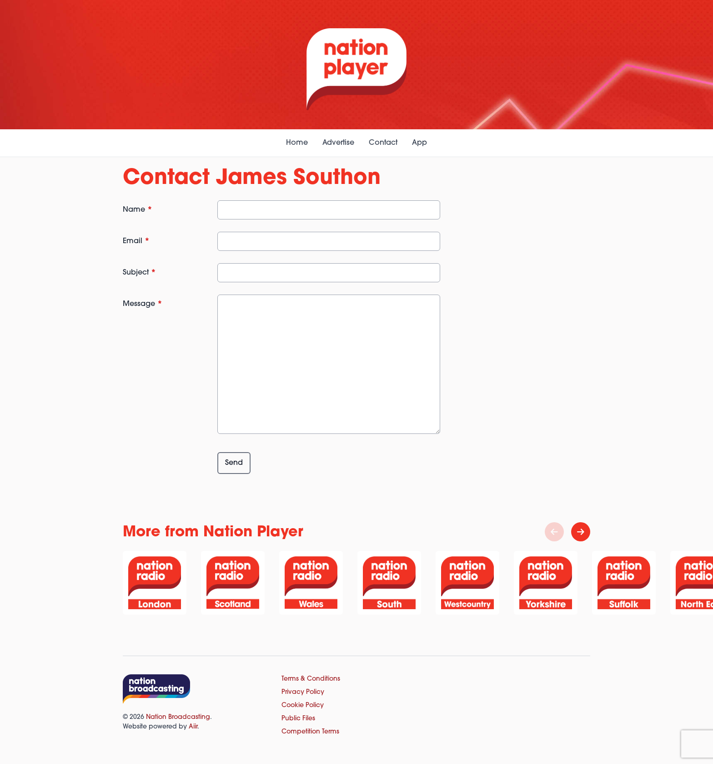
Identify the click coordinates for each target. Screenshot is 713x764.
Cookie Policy (302, 705)
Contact (383, 143)
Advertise (338, 143)
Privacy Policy (302, 692)
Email (136, 241)
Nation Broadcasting (178, 717)
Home (297, 143)
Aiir (193, 726)
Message (142, 304)
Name (137, 210)
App (419, 143)
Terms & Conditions (310, 679)
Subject (139, 272)
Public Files (298, 718)
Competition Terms (310, 731)
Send (234, 463)
